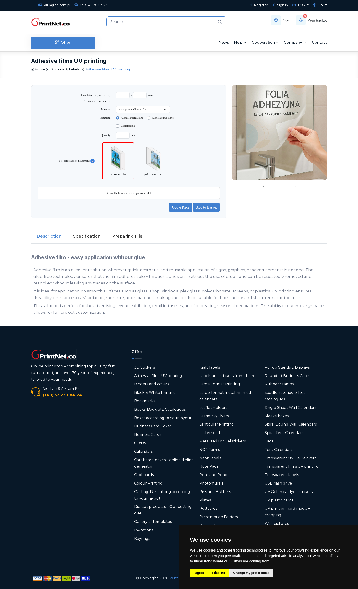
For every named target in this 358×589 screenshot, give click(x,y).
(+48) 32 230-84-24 (62, 395)
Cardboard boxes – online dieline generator (164, 463)
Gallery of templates (153, 521)
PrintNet (177, 578)
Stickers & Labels (65, 69)
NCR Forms (209, 449)
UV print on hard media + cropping (287, 511)
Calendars (143, 451)
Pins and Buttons (215, 492)
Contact (319, 42)
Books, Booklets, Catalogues (160, 409)
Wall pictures (277, 523)
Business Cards (147, 434)
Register (258, 5)
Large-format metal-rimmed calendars (225, 395)
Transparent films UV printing (292, 466)
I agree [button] (199, 573)
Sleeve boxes (277, 416)
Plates (205, 500)
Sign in (280, 5)
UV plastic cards (279, 500)
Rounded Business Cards (287, 376)
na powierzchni (118, 160)
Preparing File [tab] (127, 236)
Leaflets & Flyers (214, 416)
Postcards (208, 508)
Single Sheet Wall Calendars (290, 407)
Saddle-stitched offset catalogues (285, 395)
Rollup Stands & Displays (287, 367)
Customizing (128, 125)
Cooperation (263, 42)
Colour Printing (148, 483)
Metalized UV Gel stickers (222, 441)
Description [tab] (49, 236)
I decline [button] (218, 573)
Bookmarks (144, 401)
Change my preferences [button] (251, 573)
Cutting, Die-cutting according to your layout (162, 495)
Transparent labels (282, 475)
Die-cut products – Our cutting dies (163, 509)
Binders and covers (151, 384)
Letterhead (209, 433)
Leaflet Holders (213, 407)
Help (238, 42)
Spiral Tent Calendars (284, 433)
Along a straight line (132, 117)
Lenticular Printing (216, 424)
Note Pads (208, 466)
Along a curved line (163, 117)
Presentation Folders (218, 517)
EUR (299, 5)
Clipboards (144, 475)
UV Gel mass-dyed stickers (289, 492)
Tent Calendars (278, 449)
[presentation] (263, 185)
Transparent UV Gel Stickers (290, 458)
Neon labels (210, 458)
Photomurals (211, 483)
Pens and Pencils (214, 475)
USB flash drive (278, 483)
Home (38, 69)
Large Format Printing (219, 384)
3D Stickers (144, 367)
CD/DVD (141, 443)
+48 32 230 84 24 (91, 5)
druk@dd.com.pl (54, 5)
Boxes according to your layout (163, 418)
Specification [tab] (87, 236)
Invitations (143, 530)
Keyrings (142, 538)
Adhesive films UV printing (158, 376)
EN (318, 5)
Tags (269, 441)
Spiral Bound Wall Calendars (291, 424)
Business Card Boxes (152, 426)
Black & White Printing (155, 392)
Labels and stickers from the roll (228, 376)
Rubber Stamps (279, 384)
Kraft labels (209, 367)
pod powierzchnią (153, 160)
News (223, 42)
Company (293, 42)
